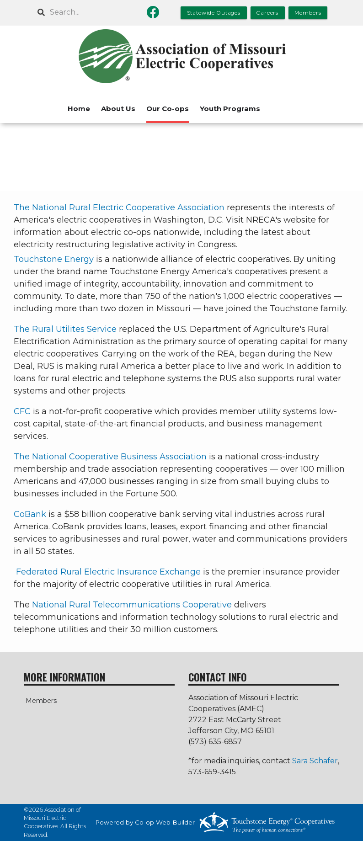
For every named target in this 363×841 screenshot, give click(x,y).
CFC (22, 411)
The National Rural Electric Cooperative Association (119, 207)
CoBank (30, 514)
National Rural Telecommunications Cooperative (132, 605)
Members (39, 701)
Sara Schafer (315, 760)
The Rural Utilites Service (65, 329)
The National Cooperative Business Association (110, 457)
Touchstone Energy (54, 259)
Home (79, 108)
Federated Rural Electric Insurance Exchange (108, 572)
